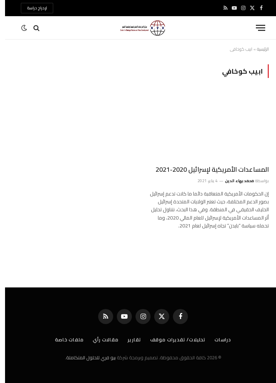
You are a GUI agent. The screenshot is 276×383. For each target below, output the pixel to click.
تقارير (129, 339)
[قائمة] (255, 28)
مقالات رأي (101, 339)
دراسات (218, 339)
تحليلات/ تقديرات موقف (173, 339)
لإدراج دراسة (32, 7)
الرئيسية (258, 49)
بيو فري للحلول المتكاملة (86, 357)
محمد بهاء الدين (234, 180)
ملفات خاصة (64, 339)
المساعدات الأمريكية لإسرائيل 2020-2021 (207, 169)
